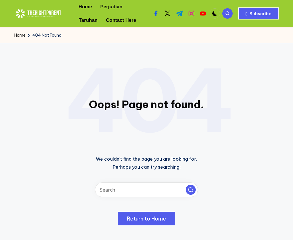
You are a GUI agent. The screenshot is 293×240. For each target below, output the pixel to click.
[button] (258, 13)
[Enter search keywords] (146, 189)
